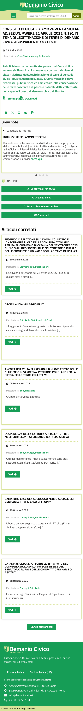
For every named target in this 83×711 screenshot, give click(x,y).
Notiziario (30, 390)
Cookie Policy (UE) (41, 672)
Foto (22, 320)
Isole (48, 56)
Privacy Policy (15, 672)
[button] (13, 15)
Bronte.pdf (13, 98)
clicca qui (36, 158)
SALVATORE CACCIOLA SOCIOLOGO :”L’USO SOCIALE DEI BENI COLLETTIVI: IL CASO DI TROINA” (39, 500)
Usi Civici (47, 320)
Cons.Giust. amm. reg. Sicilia (31, 56)
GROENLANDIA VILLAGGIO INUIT (24, 304)
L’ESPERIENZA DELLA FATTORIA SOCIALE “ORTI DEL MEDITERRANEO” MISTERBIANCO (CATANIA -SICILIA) (37, 435)
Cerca (76, 15)
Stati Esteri (36, 320)
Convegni (24, 266)
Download (31, 98)
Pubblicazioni (42, 266)
